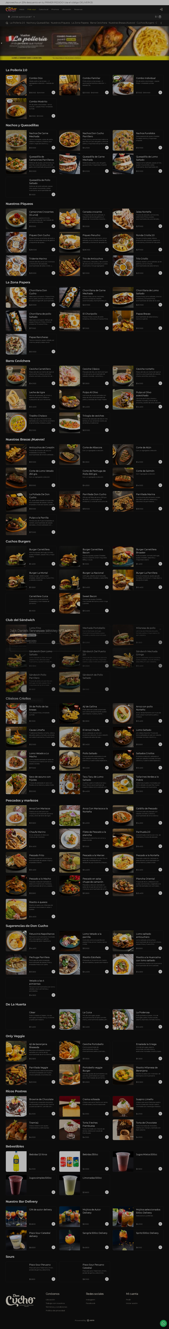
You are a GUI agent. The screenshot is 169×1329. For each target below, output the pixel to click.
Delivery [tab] (69, 652)
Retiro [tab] (99, 652)
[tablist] (85, 652)
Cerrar (84, 683)
